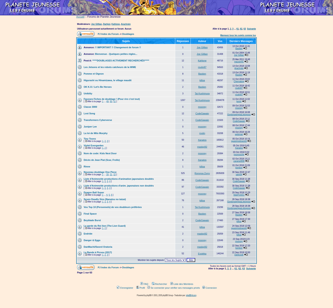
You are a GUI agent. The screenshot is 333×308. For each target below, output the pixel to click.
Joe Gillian (96, 24)
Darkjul (106, 24)
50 (111, 101)
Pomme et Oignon (94, 73)
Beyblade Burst (92, 220)
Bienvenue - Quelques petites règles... (116, 54)
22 (114, 174)
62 (241, 29)
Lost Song (89, 113)
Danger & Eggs (92, 240)
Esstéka (202, 253)
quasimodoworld (239, 141)
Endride (88, 233)
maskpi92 (202, 147)
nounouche (239, 154)
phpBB (148, 295)
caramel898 (238, 161)
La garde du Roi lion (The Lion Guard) (105, 226)
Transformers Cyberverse (98, 120)
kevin (238, 101)
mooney (202, 107)
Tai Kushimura (202, 93)
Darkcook (238, 255)
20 (107, 174)
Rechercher (159, 284)
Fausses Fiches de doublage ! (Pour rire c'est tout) (112, 99)
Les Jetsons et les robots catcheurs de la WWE (110, 67)
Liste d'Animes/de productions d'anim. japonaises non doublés (119, 185)
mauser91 (239, 62)
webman (239, 134)
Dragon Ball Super (94, 192)
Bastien (238, 48)
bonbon (238, 168)
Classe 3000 (90, 107)
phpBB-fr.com (191, 295)
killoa (202, 80)
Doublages (128, 34)
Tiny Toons (90, 138)
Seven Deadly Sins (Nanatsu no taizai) (105, 199)
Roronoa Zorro (202, 173)
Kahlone (115, 24)
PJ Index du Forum (108, 34)
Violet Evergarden (93, 145)
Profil (140, 288)
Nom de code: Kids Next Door (100, 153)
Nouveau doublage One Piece (100, 172)
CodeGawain (202, 113)
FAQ (144, 284)
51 (114, 101)
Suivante (251, 29)
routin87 (202, 67)
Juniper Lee (90, 126)
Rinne (87, 166)
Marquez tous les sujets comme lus (238, 35)
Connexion (209, 288)
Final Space (90, 213)
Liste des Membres (181, 284)
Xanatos (202, 140)
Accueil (80, 16)
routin (202, 133)
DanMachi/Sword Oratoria (98, 247)
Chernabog (239, 81)
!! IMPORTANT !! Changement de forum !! (118, 47)
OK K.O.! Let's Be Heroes (98, 87)
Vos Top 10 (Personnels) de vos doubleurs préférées (113, 207)
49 (107, 101)
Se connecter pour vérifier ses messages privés (173, 288)
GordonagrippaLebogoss (239, 114)
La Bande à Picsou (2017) (98, 252)
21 (111, 174)
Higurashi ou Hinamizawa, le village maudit (107, 80)
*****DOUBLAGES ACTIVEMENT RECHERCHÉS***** (120, 60)
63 (245, 29)
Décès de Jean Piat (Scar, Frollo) (102, 160)
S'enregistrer (125, 288)
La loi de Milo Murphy (95, 133)
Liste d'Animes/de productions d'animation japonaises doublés (119, 179)
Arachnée (126, 24)
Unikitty (88, 93)
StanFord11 (238, 195)
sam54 (239, 174)
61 (237, 29)
